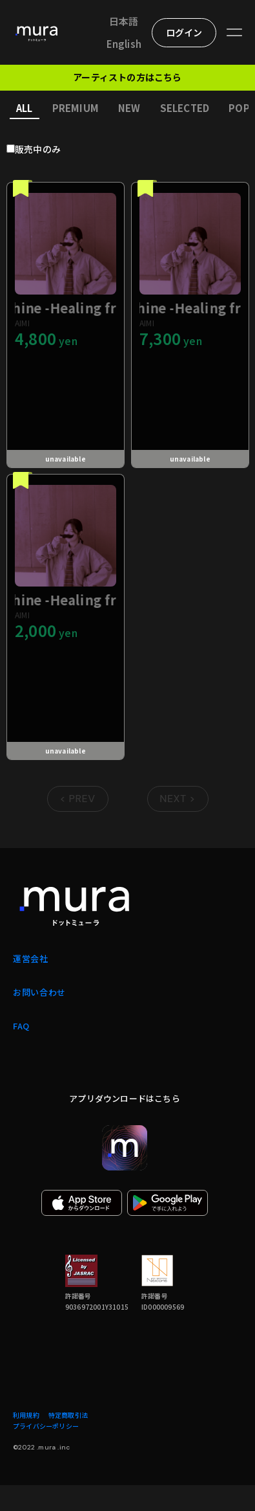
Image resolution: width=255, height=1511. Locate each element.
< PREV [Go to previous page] (77, 798)
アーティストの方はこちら (127, 77)
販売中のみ (38, 148)
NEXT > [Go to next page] (177, 798)
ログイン (184, 32)
